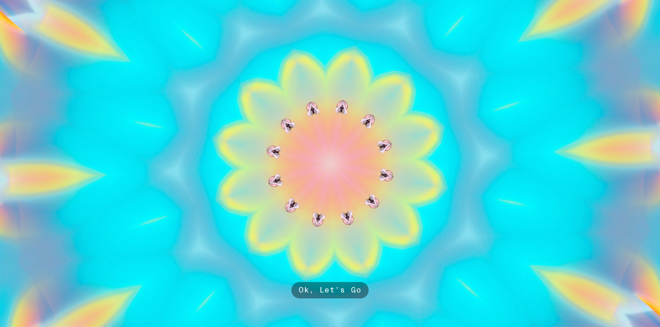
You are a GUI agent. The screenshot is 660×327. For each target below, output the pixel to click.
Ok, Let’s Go (330, 290)
